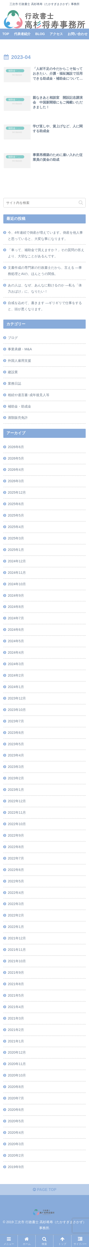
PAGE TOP (44, 1190)
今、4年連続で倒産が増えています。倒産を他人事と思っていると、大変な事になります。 (45, 236)
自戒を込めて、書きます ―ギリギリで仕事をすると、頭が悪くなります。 (45, 306)
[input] (44, 202)
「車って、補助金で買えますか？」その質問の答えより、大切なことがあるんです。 (46, 253)
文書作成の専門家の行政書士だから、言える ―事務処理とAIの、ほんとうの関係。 (45, 271)
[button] (81, 202)
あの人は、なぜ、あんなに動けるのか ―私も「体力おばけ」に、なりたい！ (45, 288)
